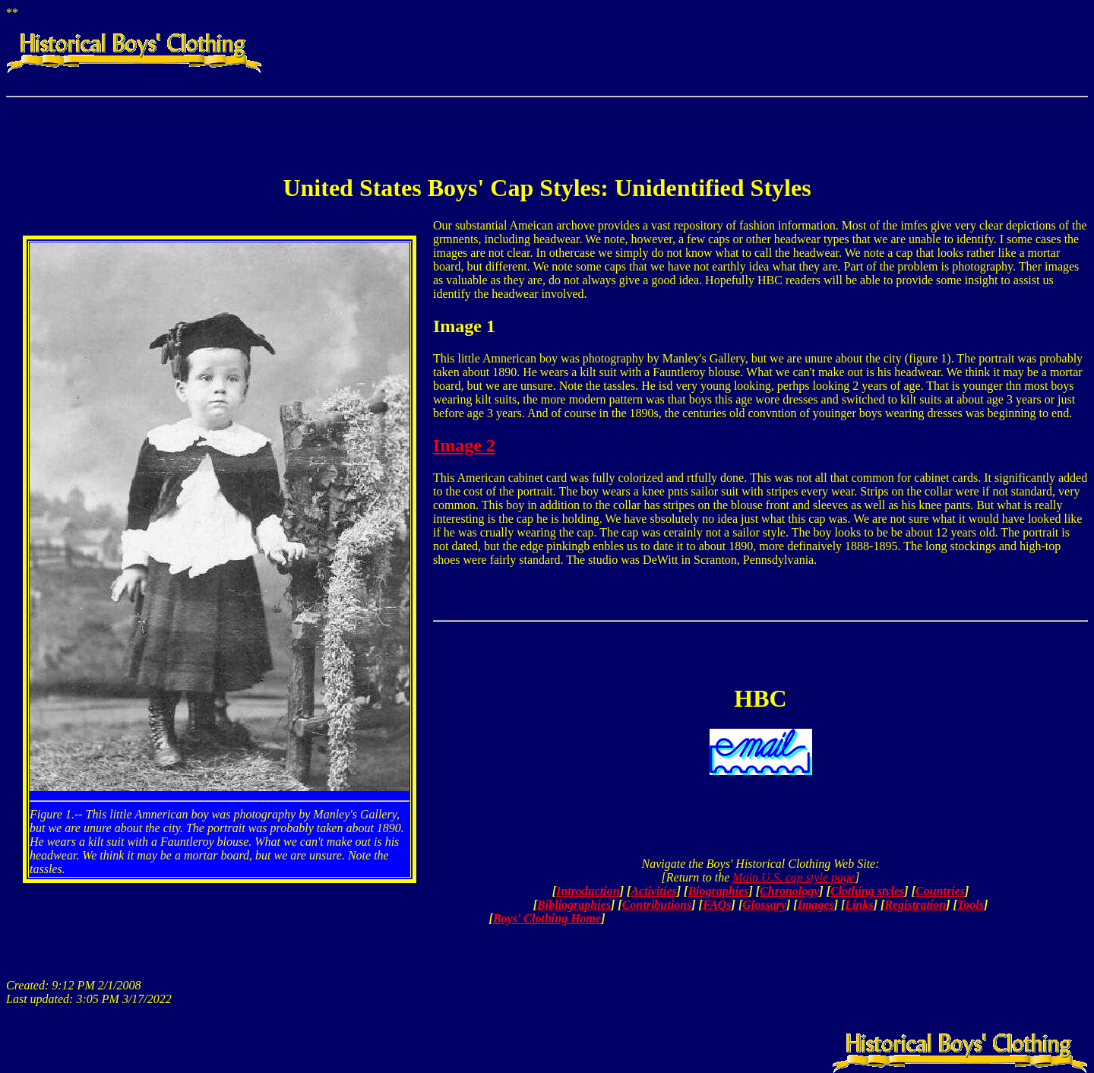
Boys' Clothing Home (547, 918)
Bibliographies (574, 904)
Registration (915, 904)
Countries (940, 891)
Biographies (718, 891)
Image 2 (464, 445)
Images (816, 904)
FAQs (717, 904)
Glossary (764, 904)
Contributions (657, 904)
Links (859, 904)
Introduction (588, 891)
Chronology (789, 891)
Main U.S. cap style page (793, 877)
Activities (653, 891)
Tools (970, 904)
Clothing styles (867, 891)
